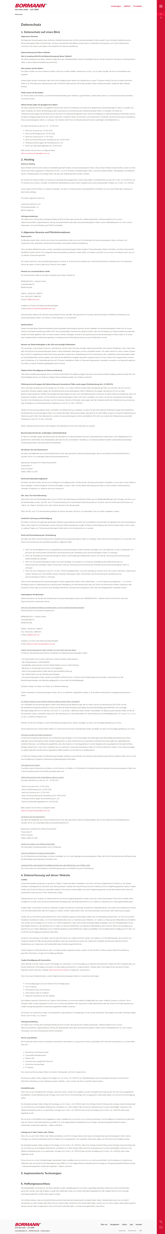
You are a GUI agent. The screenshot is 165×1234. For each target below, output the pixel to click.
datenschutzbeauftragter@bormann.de (35, 153)
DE (161, 14)
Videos (124, 1224)
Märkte (127, 6)
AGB (140, 1230)
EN (161, 18)
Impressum (122, 1230)
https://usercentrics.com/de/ (58, 970)
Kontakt (139, 1224)
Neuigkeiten (114, 1224)
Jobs (131, 1224)
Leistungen (116, 6)
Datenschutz (132, 1230)
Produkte (137, 6)
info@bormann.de (32, 299)
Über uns (104, 1224)
